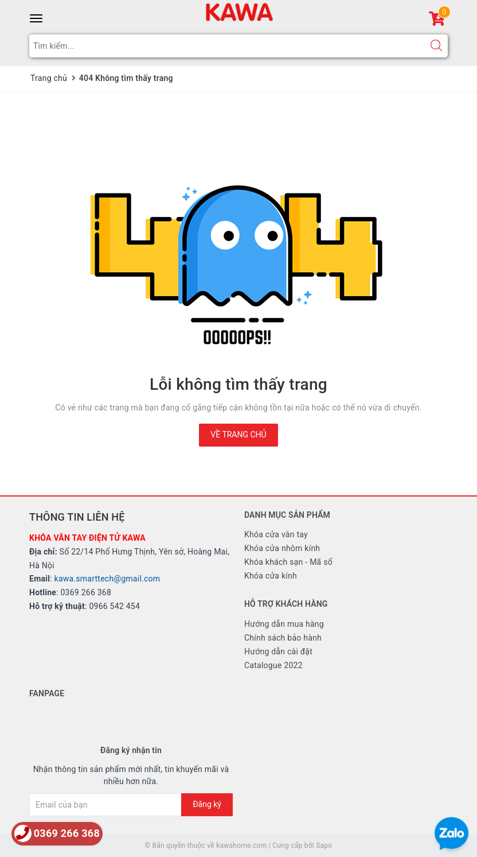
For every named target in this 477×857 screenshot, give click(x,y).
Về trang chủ (238, 434)
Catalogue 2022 (273, 665)
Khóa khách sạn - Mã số (288, 562)
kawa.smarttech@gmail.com (107, 578)
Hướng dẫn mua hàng (284, 624)
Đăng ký (207, 804)
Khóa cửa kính (270, 575)
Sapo (324, 846)
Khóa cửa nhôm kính (282, 548)
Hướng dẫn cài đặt (278, 651)
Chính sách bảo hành (283, 637)
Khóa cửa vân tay (276, 534)
